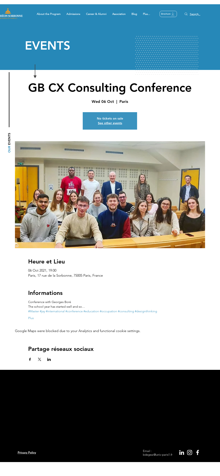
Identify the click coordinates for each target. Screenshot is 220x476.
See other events (110, 123)
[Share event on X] (39, 359)
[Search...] (198, 14)
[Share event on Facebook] (30, 359)
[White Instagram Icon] (189, 452)
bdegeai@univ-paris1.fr (157, 454)
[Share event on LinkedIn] (49, 359)
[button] (48, 14)
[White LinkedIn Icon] (181, 452)
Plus (31, 318)
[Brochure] (168, 14)
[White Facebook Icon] (197, 452)
